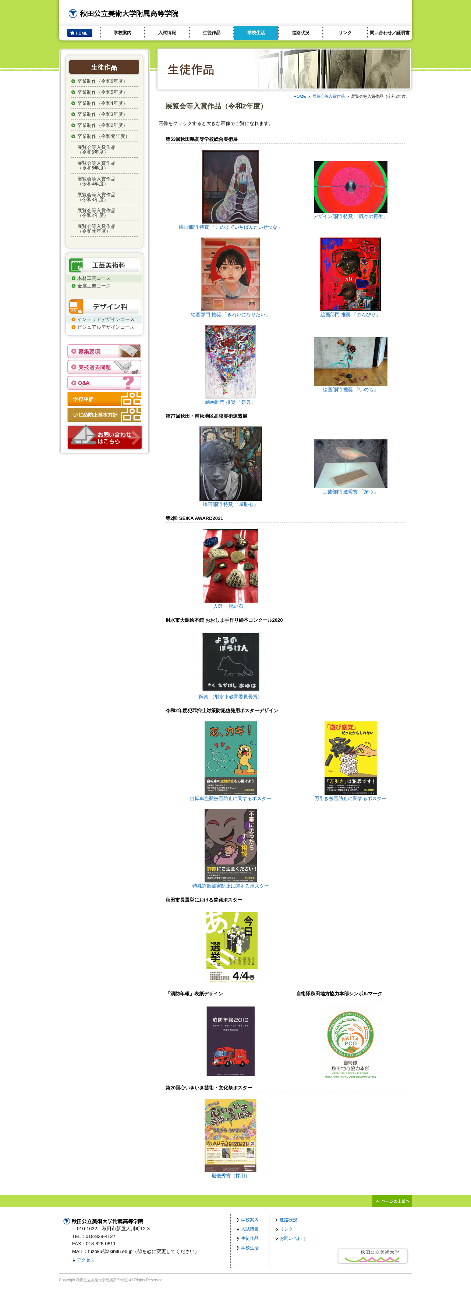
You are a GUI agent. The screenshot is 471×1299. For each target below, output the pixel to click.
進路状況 (300, 32)
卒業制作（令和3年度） (102, 114)
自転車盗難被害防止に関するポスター (230, 796)
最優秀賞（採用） (230, 1173)
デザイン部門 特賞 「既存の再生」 (350, 213)
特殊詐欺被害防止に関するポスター (230, 883)
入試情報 (167, 32)
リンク (345, 32)
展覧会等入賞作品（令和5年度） (96, 165)
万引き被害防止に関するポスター (350, 796)
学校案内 (122, 32)
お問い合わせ (293, 1238)
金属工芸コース (94, 286)
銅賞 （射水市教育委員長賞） (230, 694)
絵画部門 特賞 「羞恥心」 (230, 501)
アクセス (86, 1260)
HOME (300, 96)
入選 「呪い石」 (230, 603)
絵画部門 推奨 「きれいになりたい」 (230, 312)
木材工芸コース (94, 278)
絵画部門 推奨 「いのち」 (350, 387)
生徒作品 (211, 32)
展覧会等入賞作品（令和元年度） (96, 229)
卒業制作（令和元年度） (103, 136)
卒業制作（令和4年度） (102, 103)
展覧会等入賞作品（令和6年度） (96, 149)
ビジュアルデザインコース (106, 327)
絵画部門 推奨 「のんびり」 (350, 312)
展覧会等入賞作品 (328, 96)
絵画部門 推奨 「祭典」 (230, 399)
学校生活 (256, 32)
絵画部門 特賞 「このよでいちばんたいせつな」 (230, 224)
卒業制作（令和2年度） (102, 125)
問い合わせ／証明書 (390, 32)
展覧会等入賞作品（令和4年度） (96, 181)
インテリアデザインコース (106, 319)
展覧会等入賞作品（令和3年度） (96, 197)
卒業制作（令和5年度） (102, 92)
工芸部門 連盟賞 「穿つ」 (350, 489)
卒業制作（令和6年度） (102, 81)
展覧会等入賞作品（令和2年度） (96, 213)
